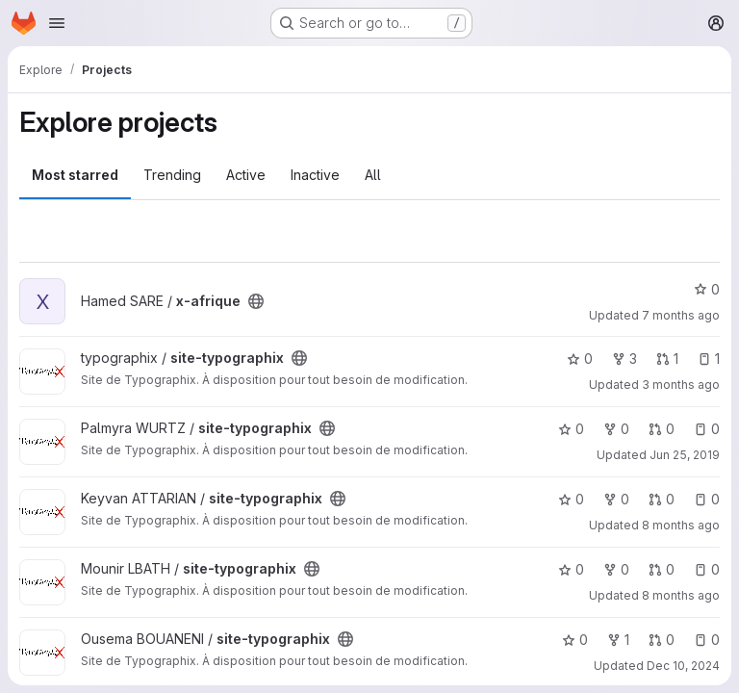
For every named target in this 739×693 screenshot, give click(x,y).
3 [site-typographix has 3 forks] (624, 358)
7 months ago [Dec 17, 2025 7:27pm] (681, 315)
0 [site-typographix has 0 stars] (580, 358)
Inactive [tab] (315, 175)
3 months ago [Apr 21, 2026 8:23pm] (681, 384)
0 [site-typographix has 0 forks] (616, 429)
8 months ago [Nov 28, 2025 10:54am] (681, 525)
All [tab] (373, 175)
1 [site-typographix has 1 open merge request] (667, 358)
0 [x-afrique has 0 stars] (707, 289)
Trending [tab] (172, 175)
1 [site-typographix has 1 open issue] (709, 358)
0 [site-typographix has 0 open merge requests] (662, 429)
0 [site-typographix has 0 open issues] (707, 429)
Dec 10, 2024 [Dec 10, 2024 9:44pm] (683, 665)
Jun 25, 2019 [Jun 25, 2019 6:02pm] (685, 455)
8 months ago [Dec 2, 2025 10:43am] (681, 595)
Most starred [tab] (75, 175)
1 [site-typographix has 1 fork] (618, 639)
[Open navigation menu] (56, 23)
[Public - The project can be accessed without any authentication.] (256, 301)
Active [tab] (246, 175)
